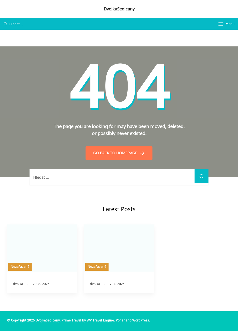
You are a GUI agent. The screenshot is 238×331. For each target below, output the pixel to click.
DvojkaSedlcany (119, 9)
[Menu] (220, 24)
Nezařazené (20, 266)
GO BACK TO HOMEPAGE (115, 153)
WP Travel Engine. (101, 320)
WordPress (140, 320)
